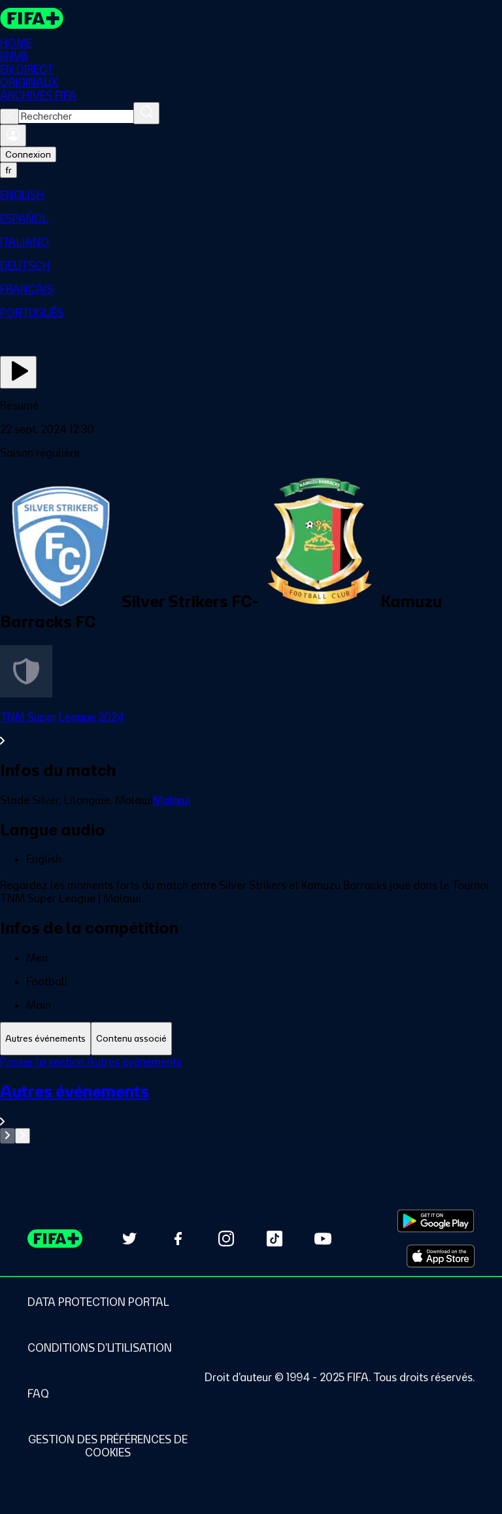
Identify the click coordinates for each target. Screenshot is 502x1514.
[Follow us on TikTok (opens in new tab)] (274, 1238)
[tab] (45, 1038)
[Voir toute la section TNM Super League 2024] (251, 729)
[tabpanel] (251, 1099)
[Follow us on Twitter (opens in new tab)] (129, 1238)
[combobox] (76, 116)
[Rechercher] (146, 113)
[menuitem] (251, 195)
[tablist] (251, 1038)
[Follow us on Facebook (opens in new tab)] (177, 1238)
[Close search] (9, 116)
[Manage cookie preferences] (107, 1446)
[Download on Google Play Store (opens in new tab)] (436, 1220)
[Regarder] (18, 372)
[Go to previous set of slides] (7, 1136)
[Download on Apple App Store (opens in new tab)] (441, 1256)
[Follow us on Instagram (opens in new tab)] (226, 1238)
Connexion (28, 154)
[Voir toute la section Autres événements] (251, 1105)
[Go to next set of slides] (22, 1136)
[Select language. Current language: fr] (8, 170)
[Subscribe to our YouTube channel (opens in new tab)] (323, 1238)
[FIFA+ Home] (31, 18)
